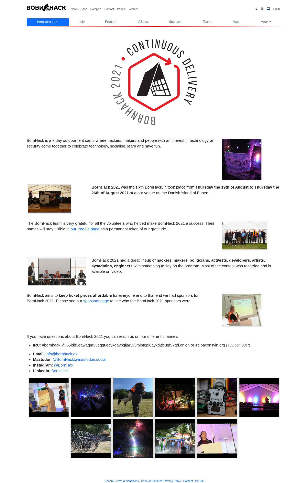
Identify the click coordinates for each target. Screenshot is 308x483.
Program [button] (111, 21)
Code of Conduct (151, 481)
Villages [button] (143, 21)
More (265, 22)
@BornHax (63, 365)
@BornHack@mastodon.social (79, 359)
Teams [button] (207, 21)
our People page (85, 229)
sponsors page (96, 301)
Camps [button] (94, 9)
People (121, 9)
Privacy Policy (172, 481)
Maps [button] (236, 21)
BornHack (60, 371)
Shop (84, 9)
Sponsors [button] (175, 21)
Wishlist (133, 9)
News (74, 9)
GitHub (199, 481)
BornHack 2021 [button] (48, 22)
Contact (109, 9)
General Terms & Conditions (121, 481)
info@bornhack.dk (61, 354)
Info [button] (82, 21)
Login (276, 8)
